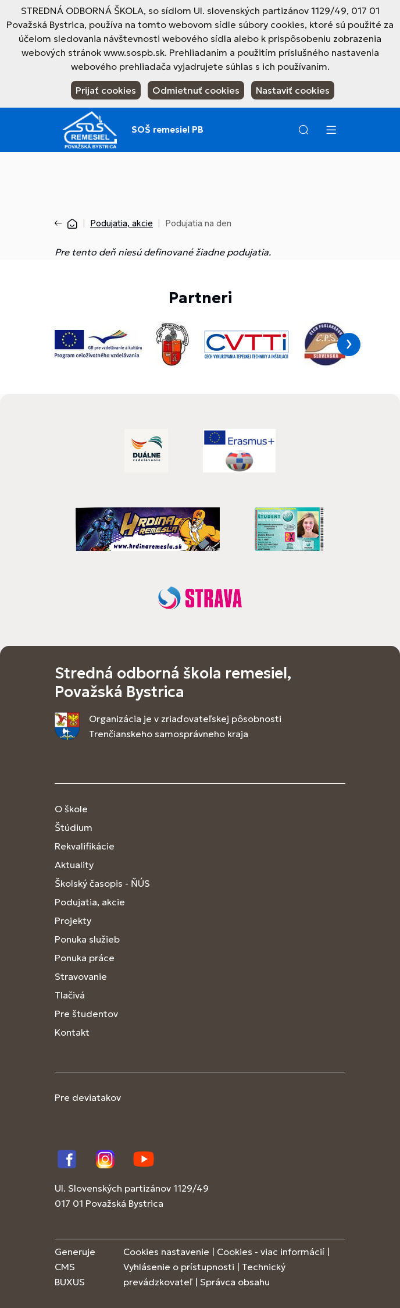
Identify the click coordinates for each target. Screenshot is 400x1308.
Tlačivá (70, 995)
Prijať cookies (106, 90)
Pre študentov (86, 1013)
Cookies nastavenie (166, 1251)
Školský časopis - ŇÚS (102, 883)
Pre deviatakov (88, 1097)
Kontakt (72, 1032)
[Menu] (330, 130)
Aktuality (74, 864)
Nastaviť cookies (293, 90)
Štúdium (73, 827)
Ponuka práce (85, 958)
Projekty (73, 920)
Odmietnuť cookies (196, 90)
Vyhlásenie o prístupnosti (178, 1267)
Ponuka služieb (87, 939)
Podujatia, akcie (121, 223)
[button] (303, 130)
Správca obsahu (235, 1282)
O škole (71, 809)
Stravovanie (81, 976)
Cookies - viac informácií (270, 1251)
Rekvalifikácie (85, 846)
